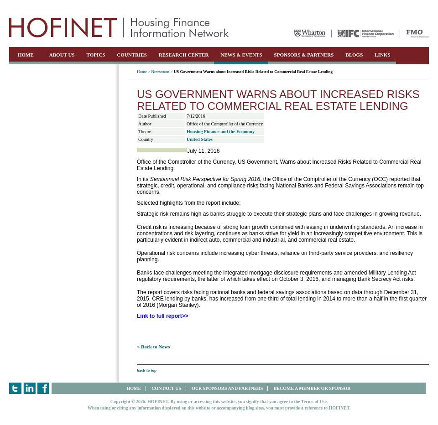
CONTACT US (166, 388)
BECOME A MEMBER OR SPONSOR (312, 388)
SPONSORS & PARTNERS (304, 54)
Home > (143, 71)
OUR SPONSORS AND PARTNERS (227, 388)
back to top (146, 370)
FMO (417, 33)
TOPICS (96, 54)
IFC (366, 33)
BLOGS (354, 54)
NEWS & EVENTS (241, 54)
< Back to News (153, 346)
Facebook (43, 388)
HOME (26, 54)
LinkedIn (29, 388)
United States (200, 139)
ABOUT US (62, 54)
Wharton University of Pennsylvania (309, 33)
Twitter (15, 388)
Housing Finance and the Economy (221, 131)
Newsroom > (162, 71)
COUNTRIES (131, 54)
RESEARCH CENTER (184, 54)
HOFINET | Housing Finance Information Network (119, 27)
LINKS (382, 54)
